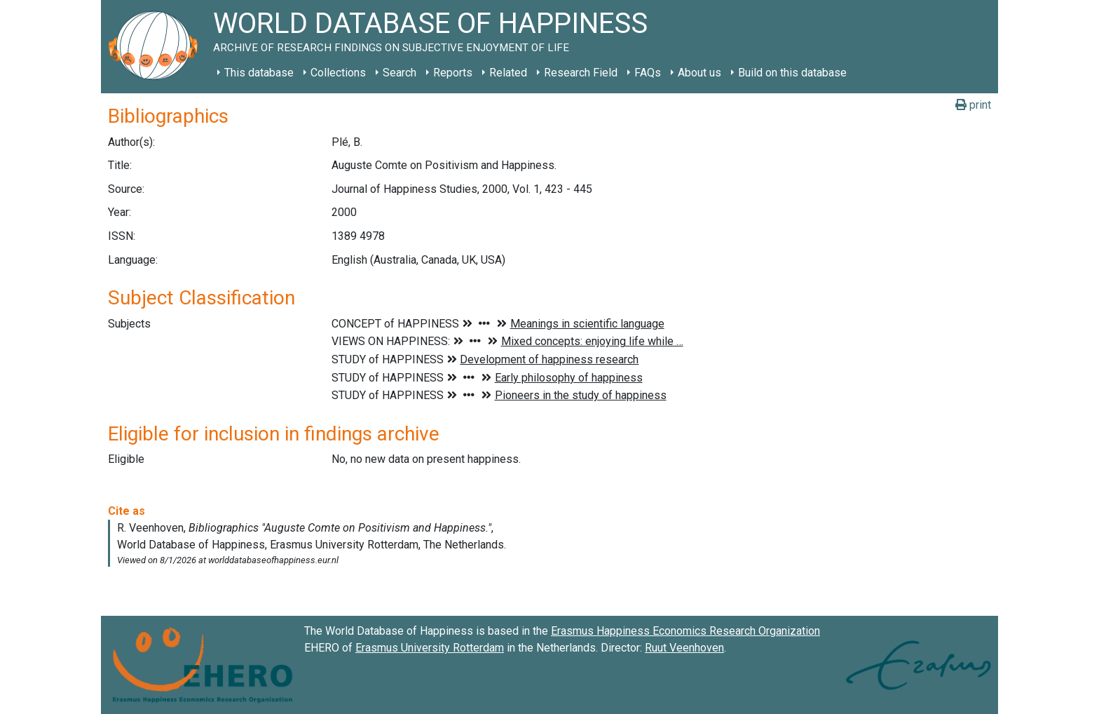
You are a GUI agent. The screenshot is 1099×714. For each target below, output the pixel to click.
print (973, 105)
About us (699, 72)
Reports (452, 72)
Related (508, 72)
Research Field (580, 72)
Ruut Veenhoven (684, 647)
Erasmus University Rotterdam (429, 647)
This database (259, 72)
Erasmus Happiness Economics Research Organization (685, 631)
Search (399, 72)
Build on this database (792, 72)
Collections (338, 72)
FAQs (647, 72)
